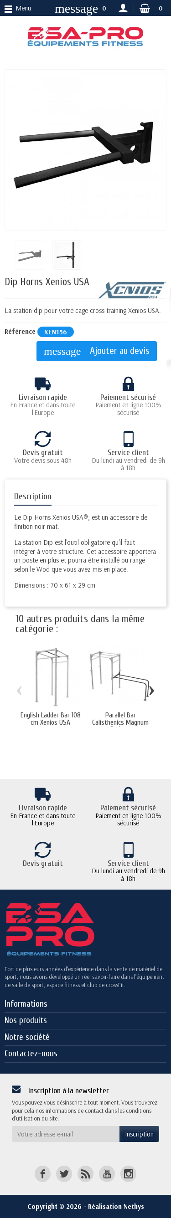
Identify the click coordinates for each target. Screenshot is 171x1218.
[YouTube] (107, 1174)
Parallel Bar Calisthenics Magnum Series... (120, 722)
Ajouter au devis (97, 351)
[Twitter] (64, 1174)
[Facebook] (43, 1174)
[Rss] (85, 1174)
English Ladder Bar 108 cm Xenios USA (51, 719)
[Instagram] (128, 1174)
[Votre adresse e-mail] (65, 1134)
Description (33, 496)
